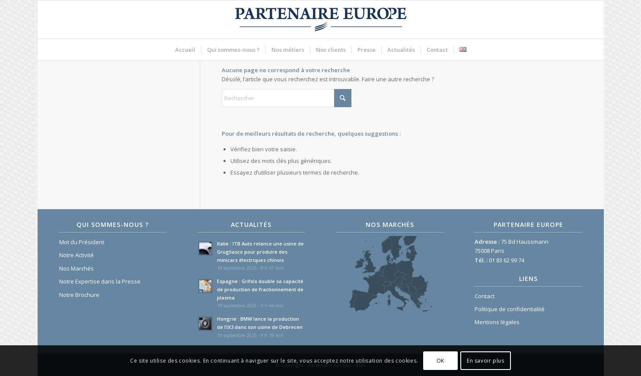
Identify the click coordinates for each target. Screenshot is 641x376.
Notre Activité (76, 255)
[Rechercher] (286, 98)
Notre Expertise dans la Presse (99, 281)
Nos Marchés (76, 268)
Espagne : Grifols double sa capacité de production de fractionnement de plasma (260, 289)
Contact (484, 296)
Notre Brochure (79, 295)
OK (440, 360)
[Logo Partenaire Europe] (320, 19)
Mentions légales (497, 322)
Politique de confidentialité (510, 309)
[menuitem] (185, 50)
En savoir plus (485, 360)
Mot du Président (81, 242)
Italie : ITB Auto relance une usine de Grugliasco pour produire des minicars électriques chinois (260, 251)
